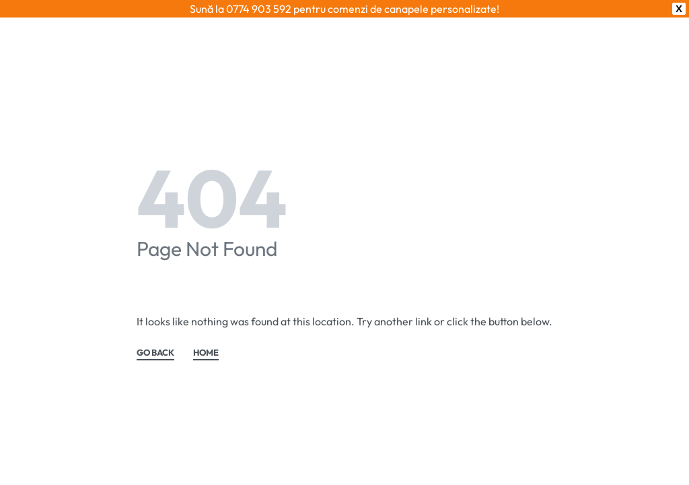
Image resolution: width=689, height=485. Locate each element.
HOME (206, 353)
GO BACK (155, 353)
